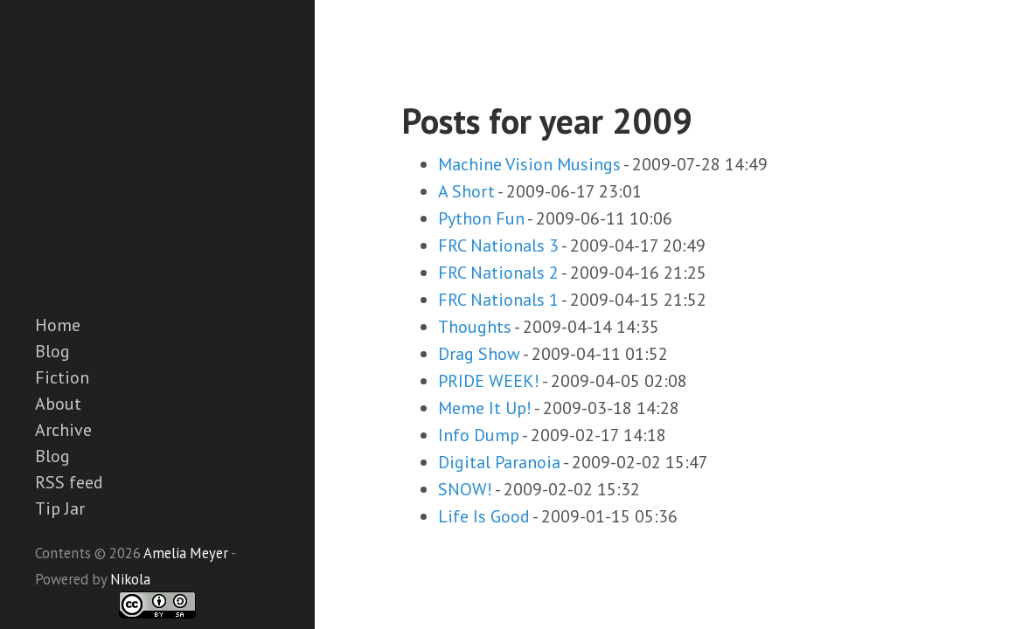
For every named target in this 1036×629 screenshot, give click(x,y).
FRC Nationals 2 (498, 272)
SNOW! (465, 489)
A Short (466, 191)
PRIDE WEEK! (488, 381)
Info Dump (478, 435)
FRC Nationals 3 (498, 245)
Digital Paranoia (499, 462)
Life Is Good (484, 516)
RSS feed (69, 482)
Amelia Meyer (185, 553)
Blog (52, 351)
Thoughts (474, 326)
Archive (63, 429)
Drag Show (479, 353)
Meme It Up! (485, 408)
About (58, 403)
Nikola (130, 579)
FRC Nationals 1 (498, 299)
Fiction (62, 377)
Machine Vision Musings (529, 164)
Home (57, 325)
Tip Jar (60, 508)
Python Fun (481, 218)
